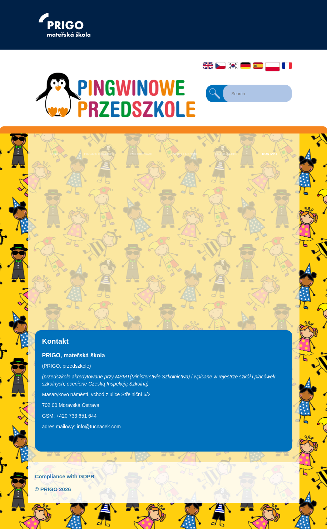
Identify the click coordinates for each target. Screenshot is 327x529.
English (208, 65)
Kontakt (269, 154)
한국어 (233, 65)
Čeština (220, 65)
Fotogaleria (226, 154)
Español (258, 65)
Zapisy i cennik (184, 154)
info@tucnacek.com (99, 426)
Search (214, 93)
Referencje (141, 154)
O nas (55, 154)
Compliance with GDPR (65, 476)
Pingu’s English (98, 154)
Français (287, 65)
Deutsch (245, 65)
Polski (272, 66)
